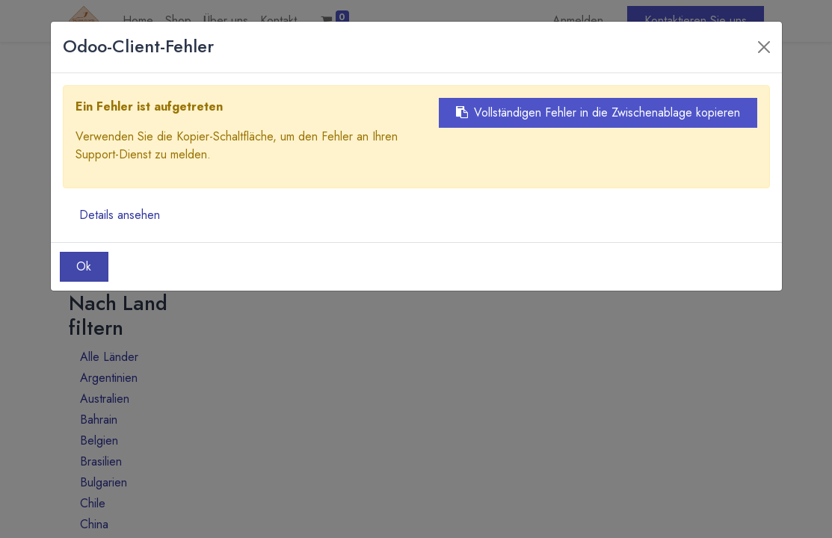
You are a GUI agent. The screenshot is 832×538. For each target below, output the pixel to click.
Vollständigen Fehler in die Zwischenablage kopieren (598, 112)
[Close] (764, 47)
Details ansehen (119, 214)
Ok (83, 266)
